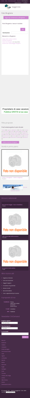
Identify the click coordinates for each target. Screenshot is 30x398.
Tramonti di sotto (24, 134)
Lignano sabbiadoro (12, 130)
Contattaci (25, 2)
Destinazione (6, 32)
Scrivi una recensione (8, 280)
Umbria (3, 377)
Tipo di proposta (6, 326)
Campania (3, 347)
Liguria (3, 356)
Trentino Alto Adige (6, 375)
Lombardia (4, 358)
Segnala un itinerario (8, 278)
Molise (3, 362)
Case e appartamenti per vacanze (11, 293)
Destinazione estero (6, 384)
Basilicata (3, 342)
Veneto (3, 382)
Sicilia (2, 371)
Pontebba (23, 131)
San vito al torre (7, 136)
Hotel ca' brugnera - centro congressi (12, 177)
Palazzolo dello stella (15, 133)
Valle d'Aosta (4, 380)
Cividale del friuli (14, 134)
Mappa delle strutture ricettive (9, 39)
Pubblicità (12, 311)
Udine (20, 130)
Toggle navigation (2, 7)
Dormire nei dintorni (7, 40)
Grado (12, 131)
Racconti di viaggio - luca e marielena (12, 204)
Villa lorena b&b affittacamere (10, 236)
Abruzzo (3, 340)
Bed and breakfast (7, 290)
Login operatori (18, 2)
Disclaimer (12, 305)
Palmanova (25, 137)
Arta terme (6, 131)
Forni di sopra (4, 133)
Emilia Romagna (5, 349)
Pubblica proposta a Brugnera (10, 142)
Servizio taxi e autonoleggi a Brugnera (11, 43)
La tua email (5, 331)
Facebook (1, 395)
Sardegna (3, 369)
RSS (12, 395)
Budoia (7, 134)
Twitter (9, 395)
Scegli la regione (6, 320)
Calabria (3, 345)
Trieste (3, 130)
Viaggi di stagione (7, 283)
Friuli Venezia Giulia (6, 351)
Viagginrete (16, 7)
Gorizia (14, 136)
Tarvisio (26, 130)
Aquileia (17, 131)
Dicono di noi (13, 306)
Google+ (5, 395)
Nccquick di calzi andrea (8, 268)
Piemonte (3, 364)
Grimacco (20, 136)
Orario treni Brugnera (7, 42)
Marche (3, 360)
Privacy (12, 302)
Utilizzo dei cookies (14, 303)
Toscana (3, 373)
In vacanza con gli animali (9, 285)
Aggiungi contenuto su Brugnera (15, 17)
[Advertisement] (14, 60)
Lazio (2, 353)
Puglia (2, 366)
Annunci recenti (6, 288)
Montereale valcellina (15, 137)
